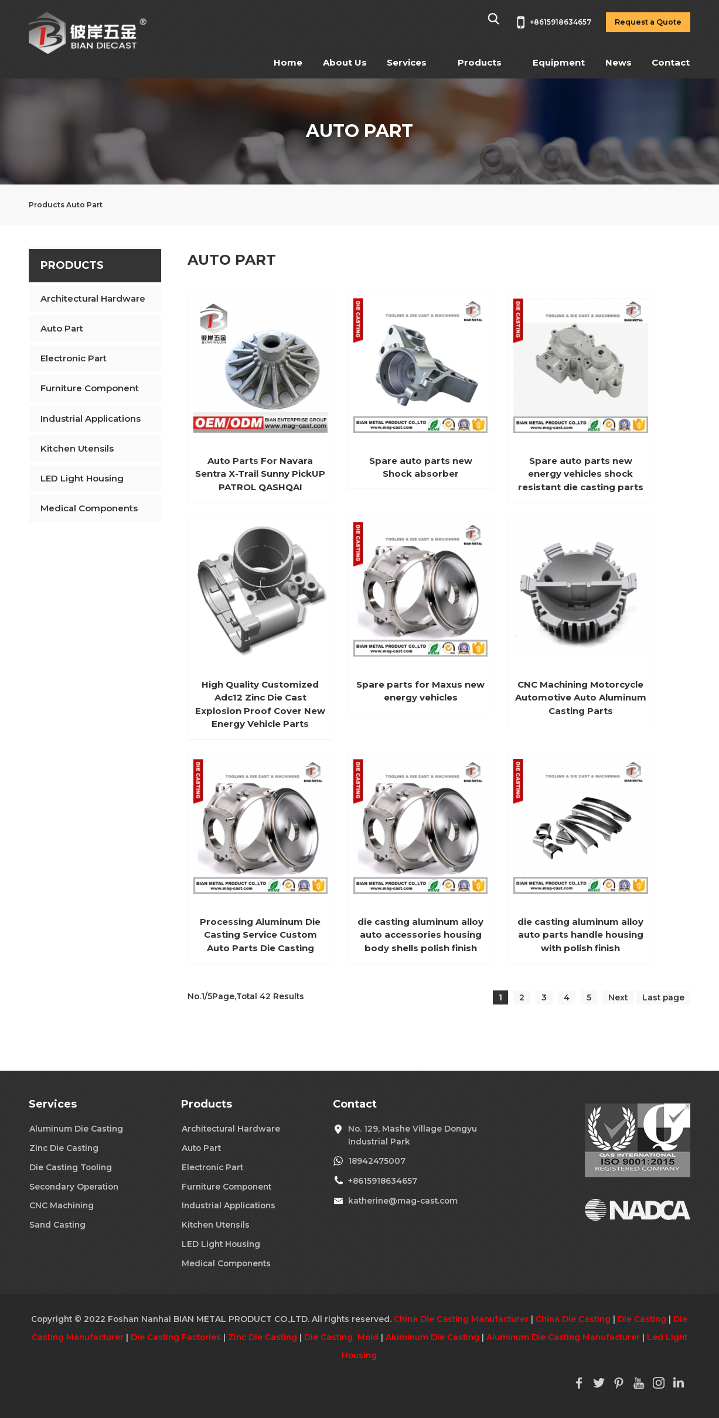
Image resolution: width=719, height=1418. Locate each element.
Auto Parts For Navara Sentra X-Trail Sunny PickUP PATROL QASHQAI (260, 474)
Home (288, 62)
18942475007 (376, 1161)
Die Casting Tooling (70, 1167)
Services (407, 62)
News (618, 62)
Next (618, 997)
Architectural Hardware (92, 298)
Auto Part (61, 328)
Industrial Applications (90, 418)
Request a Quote (648, 22)
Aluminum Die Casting (76, 1128)
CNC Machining (61, 1205)
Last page (663, 997)
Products (480, 62)
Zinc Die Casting (63, 1148)
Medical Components (89, 508)
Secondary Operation (73, 1186)
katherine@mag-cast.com (403, 1200)
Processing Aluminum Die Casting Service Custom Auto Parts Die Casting (260, 935)
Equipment (559, 62)
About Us (345, 62)
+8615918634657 (382, 1180)
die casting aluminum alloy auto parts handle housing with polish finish (580, 935)
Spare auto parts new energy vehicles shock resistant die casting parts (580, 474)
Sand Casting (57, 1224)
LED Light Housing (82, 478)
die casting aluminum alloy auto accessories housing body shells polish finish (420, 935)
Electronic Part (73, 358)
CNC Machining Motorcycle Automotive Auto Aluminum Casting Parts (580, 697)
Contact (671, 62)
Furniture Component (89, 388)
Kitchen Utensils (77, 448)
